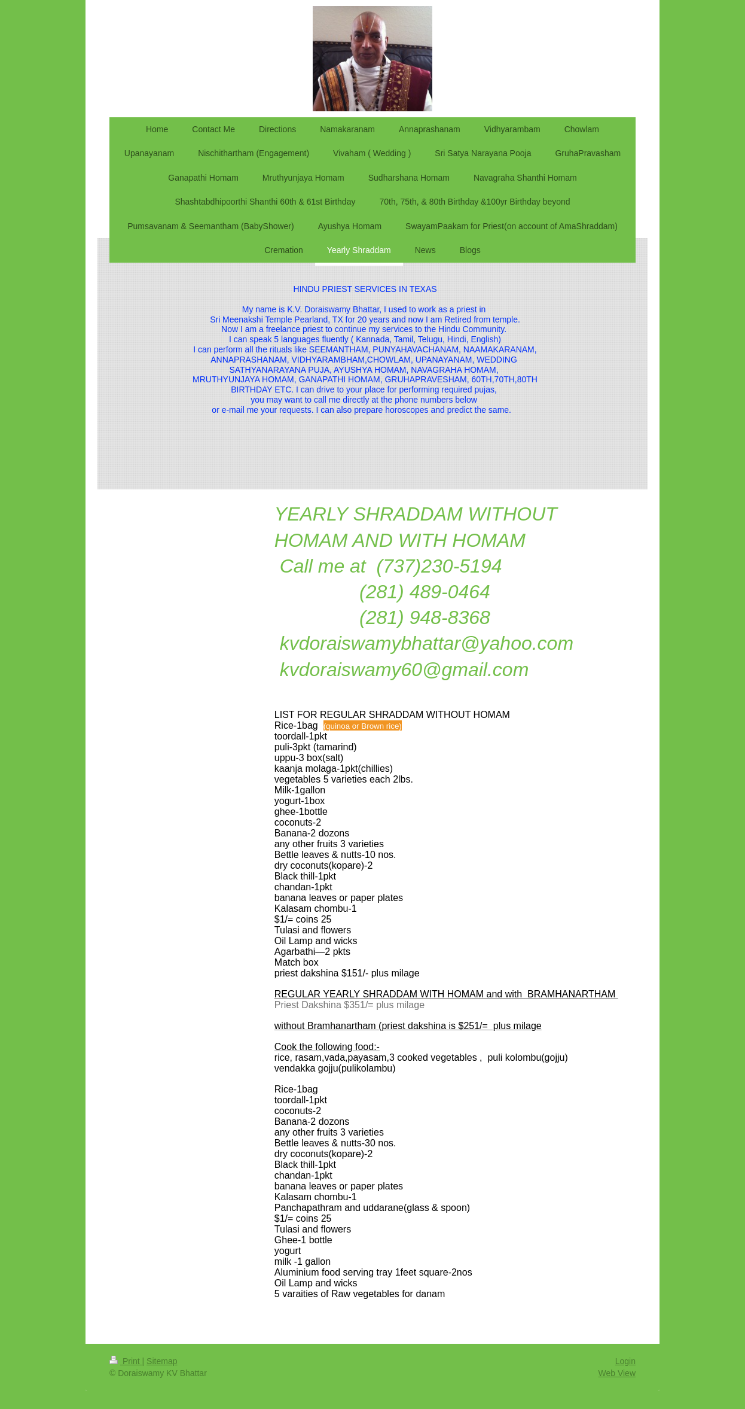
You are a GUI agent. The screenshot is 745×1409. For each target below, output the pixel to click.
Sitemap (161, 1361)
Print (125, 1361)
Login (625, 1361)
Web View (617, 1373)
